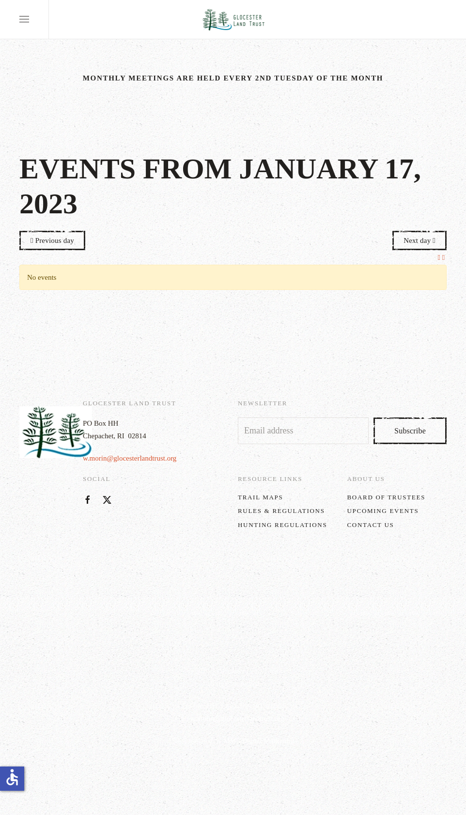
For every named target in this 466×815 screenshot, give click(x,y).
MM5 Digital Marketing (258, 741)
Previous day (52, 240)
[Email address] (303, 430)
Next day (419, 240)
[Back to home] (233, 19)
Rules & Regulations (281, 510)
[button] (24, 19)
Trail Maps (260, 497)
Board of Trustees (386, 497)
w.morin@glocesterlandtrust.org (129, 458)
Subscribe (410, 431)
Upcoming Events (383, 510)
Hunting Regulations (282, 524)
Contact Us (370, 524)
